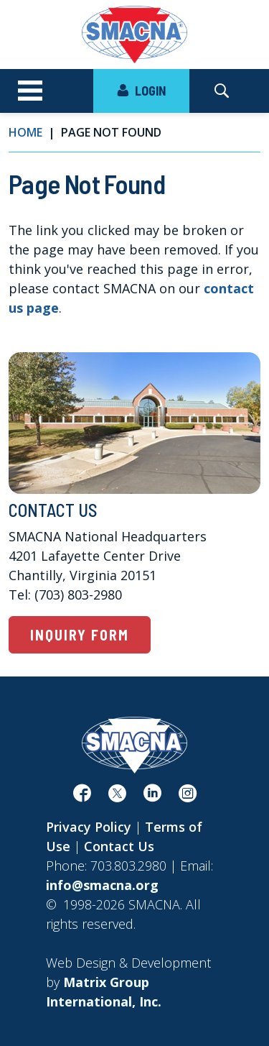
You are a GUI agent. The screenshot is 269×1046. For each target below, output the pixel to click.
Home (25, 132)
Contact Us (119, 846)
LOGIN (141, 90)
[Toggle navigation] (30, 91)
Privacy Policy (88, 826)
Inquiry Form (79, 634)
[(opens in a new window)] (82, 795)
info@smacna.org (102, 885)
